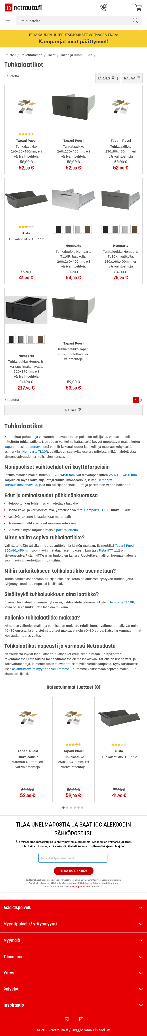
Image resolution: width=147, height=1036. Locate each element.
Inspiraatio (14, 1005)
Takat (51, 55)
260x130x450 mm (123, 475)
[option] (58, 229)
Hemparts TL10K (97, 510)
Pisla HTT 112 (109, 550)
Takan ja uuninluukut (76, 55)
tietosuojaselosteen (79, 886)
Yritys (9, 973)
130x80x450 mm (62, 475)
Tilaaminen (14, 957)
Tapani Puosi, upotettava (23, 447)
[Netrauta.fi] (23, 7)
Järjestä (107, 78)
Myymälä (12, 940)
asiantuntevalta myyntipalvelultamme (40, 669)
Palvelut (11, 989)
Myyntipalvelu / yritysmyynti (30, 924)
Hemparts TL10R (35, 451)
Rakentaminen (32, 55)
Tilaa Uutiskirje (73, 871)
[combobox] (79, 20)
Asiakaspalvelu (17, 907)
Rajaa (132, 78)
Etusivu (10, 55)
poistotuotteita (67, 530)
